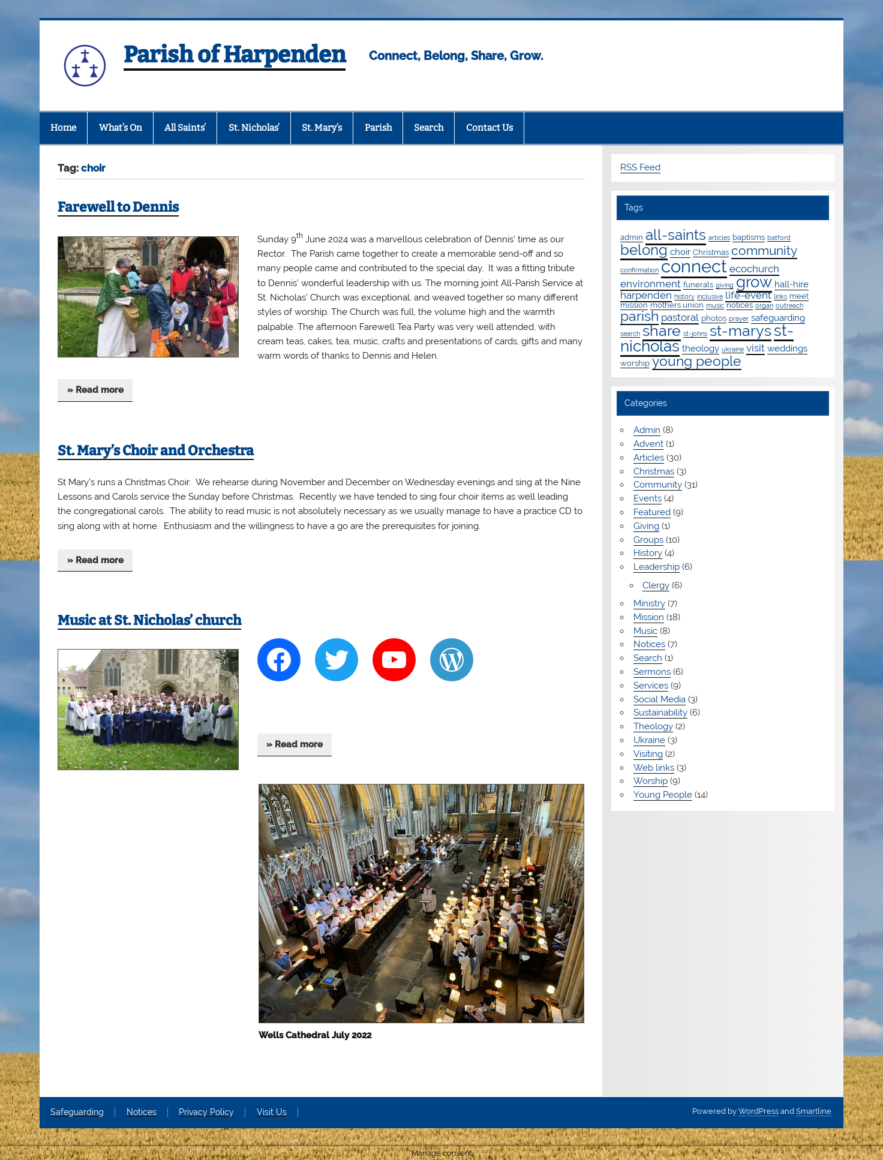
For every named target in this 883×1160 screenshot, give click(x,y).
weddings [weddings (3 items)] (787, 348)
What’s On (120, 127)
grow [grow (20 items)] (754, 282)
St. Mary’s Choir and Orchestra (156, 451)
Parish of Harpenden (235, 54)
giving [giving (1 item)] (725, 285)
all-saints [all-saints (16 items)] (675, 235)
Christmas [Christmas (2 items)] (711, 252)
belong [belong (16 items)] (644, 250)
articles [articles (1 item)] (719, 237)
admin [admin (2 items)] (631, 237)
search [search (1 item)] (630, 333)
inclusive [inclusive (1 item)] (710, 296)
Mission (648, 617)
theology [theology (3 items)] (700, 348)
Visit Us (272, 1112)
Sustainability (660, 712)
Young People (662, 794)
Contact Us (489, 127)
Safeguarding (77, 1112)
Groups (648, 539)
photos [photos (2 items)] (713, 318)
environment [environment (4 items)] (650, 284)
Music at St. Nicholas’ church (149, 620)
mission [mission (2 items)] (634, 304)
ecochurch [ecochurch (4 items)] (754, 269)
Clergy (655, 585)
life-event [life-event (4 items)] (748, 295)
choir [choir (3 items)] (680, 252)
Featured (652, 512)
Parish (378, 127)
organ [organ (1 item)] (764, 305)
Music (645, 631)
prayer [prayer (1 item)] (739, 318)
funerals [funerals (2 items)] (698, 284)
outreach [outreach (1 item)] (789, 305)
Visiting (648, 754)
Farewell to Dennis (118, 207)
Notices (649, 644)
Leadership (656, 566)
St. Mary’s (322, 127)
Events (647, 498)
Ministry (649, 603)
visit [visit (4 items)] (755, 348)
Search (428, 127)
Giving (646, 526)
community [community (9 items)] (764, 250)
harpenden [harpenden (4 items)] (646, 295)
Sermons (652, 671)
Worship (650, 781)
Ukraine (649, 740)
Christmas (653, 471)
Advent (648, 443)
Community (657, 484)
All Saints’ (185, 127)
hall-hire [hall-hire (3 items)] (791, 284)
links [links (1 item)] (780, 296)
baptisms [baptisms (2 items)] (748, 237)
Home (63, 127)
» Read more (95, 389)
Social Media (659, 699)
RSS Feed (640, 167)
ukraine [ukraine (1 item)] (733, 349)
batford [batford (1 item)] (779, 237)
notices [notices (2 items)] (739, 304)
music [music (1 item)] (715, 305)
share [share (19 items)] (661, 330)
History (647, 553)
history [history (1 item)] (684, 296)
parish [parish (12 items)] (639, 316)
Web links (653, 767)
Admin (646, 430)
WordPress (758, 1111)
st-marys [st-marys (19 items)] (740, 330)
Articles (648, 457)
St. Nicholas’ (254, 127)
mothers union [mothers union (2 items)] (677, 304)
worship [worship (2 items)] (635, 363)
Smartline (813, 1111)
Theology (653, 726)
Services (650, 685)
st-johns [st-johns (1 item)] (695, 333)
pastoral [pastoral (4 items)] (680, 317)
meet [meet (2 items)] (799, 295)
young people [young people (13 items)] (696, 361)
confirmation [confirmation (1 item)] (639, 270)
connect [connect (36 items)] (694, 266)
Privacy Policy (206, 1112)
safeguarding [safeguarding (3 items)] (778, 317)
